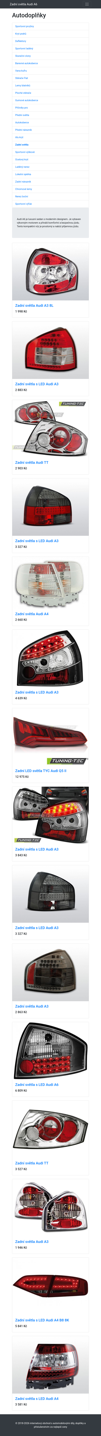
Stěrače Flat (21, 78)
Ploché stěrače (23, 92)
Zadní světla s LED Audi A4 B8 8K (42, 1320)
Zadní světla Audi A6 (23, 4)
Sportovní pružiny (24, 26)
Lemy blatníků (22, 85)
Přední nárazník (23, 129)
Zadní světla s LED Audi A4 (36, 1399)
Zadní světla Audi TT (31, 462)
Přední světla (22, 115)
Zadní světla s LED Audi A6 (36, 1085)
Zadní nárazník (23, 181)
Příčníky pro (21, 107)
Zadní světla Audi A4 (32, 614)
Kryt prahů (20, 33)
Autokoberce (22, 122)
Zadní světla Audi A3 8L (34, 305)
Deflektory (20, 41)
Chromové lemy (23, 189)
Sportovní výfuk (23, 203)
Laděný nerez (22, 166)
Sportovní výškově (25, 152)
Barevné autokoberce (26, 63)
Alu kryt (19, 137)
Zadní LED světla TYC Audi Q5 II (40, 771)
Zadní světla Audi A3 (32, 1006)
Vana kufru (21, 70)
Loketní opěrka (23, 174)
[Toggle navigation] (87, 4)
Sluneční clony (23, 55)
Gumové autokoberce (26, 100)
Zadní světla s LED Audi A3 (36, 384)
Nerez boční (21, 196)
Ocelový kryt (21, 159)
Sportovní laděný (24, 48)
